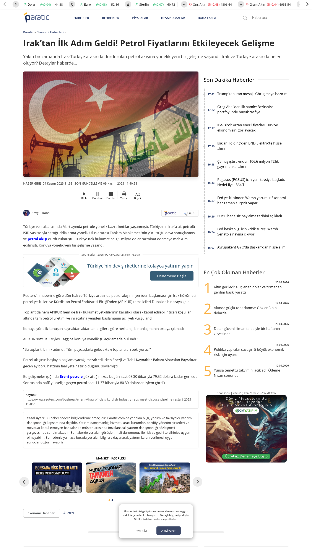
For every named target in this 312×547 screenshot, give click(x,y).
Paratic (28, 32)
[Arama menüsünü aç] (244, 17)
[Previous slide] (4, 4)
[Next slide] (307, 4)
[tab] (109, 500)
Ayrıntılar (141, 530)
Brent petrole (71, 376)
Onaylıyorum (168, 530)
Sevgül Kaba (41, 213)
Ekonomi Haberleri (50, 32)
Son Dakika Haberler (229, 79)
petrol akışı (37, 239)
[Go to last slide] (24, 482)
